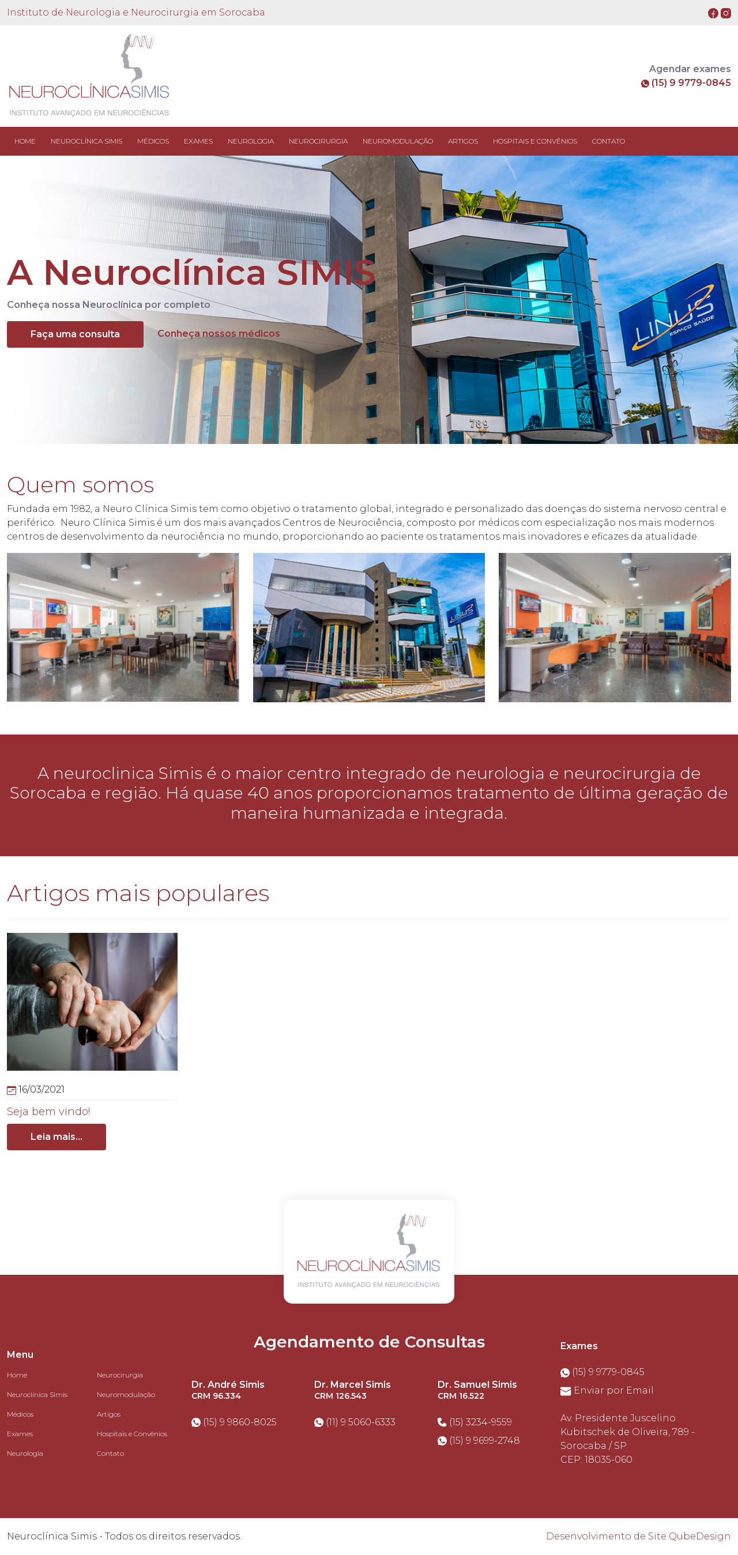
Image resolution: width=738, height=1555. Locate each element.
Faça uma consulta (75, 334)
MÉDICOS (153, 141)
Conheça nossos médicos (218, 333)
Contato (110, 1453)
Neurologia (25, 1453)
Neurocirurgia (120, 1374)
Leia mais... (56, 1136)
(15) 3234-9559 (475, 1422)
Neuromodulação (126, 1394)
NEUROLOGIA (251, 141)
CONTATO (608, 141)
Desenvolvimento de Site (606, 1536)
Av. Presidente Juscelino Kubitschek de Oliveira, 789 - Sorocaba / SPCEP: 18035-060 (627, 1439)
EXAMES (198, 141)
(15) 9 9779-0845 (686, 82)
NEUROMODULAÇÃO (398, 141)
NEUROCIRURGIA (318, 141)
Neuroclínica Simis (37, 1394)
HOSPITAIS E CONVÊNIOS (535, 141)
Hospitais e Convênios (132, 1433)
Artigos (109, 1414)
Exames (20, 1433)
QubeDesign (700, 1536)
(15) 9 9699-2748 (479, 1440)
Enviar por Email (607, 1390)
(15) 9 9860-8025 (234, 1422)
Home (25, 141)
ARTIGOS (463, 141)
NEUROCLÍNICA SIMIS (86, 141)
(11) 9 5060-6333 (355, 1422)
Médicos (20, 1414)
